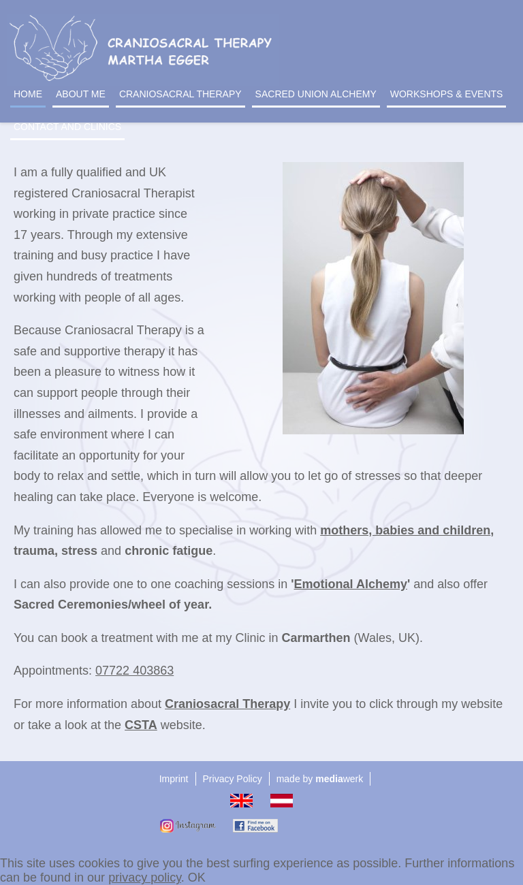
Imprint (174, 778)
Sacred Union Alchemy (316, 93)
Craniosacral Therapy (180, 93)
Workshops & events (446, 93)
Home (28, 93)
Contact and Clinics (67, 126)
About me (81, 93)
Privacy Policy (232, 778)
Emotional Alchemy (350, 584)
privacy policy (144, 877)
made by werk (320, 778)
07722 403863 (134, 670)
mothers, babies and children (405, 530)
